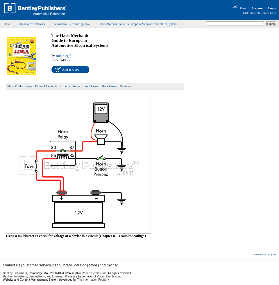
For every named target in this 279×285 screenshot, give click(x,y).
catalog (80, 265)
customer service (36, 265)
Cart (239, 8)
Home (7, 24)
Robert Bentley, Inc (94, 273)
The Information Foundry (93, 279)
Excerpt (65, 86)
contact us (11, 265)
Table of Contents (46, 86)
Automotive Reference (32, 24)
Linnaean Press (62, 276)
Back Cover (109, 86)
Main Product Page (19, 86)
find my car (109, 265)
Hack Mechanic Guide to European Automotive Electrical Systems (138, 24)
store (93, 265)
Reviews (125, 86)
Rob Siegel (63, 56)
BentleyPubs (36, 276)
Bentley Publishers (15, 273)
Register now (268, 12)
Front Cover (91, 86)
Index (77, 86)
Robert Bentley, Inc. (109, 276)
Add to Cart (70, 69)
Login (272, 8)
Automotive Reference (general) (72, 24)
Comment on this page (264, 254)
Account (257, 8)
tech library (62, 265)
